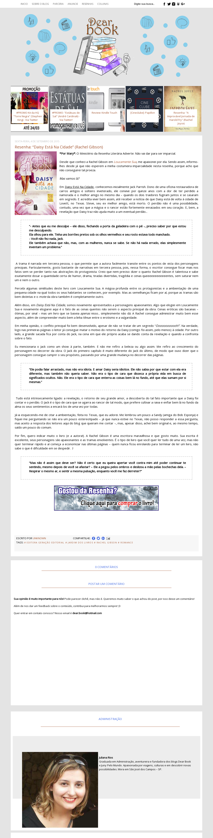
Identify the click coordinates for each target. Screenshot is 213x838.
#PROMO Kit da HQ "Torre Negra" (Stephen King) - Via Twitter (27, 116)
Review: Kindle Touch (104, 112)
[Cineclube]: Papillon (142, 112)
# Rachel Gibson (105, 542)
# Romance (125, 542)
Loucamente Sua (125, 162)
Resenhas (87, 4)
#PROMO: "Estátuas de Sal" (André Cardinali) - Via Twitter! (66, 116)
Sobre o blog (40, 4)
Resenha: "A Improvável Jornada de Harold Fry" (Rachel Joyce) (181, 118)
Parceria (58, 4)
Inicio (24, 4)
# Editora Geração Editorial (44, 542)
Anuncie (73, 4)
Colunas (102, 4)
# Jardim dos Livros (79, 542)
